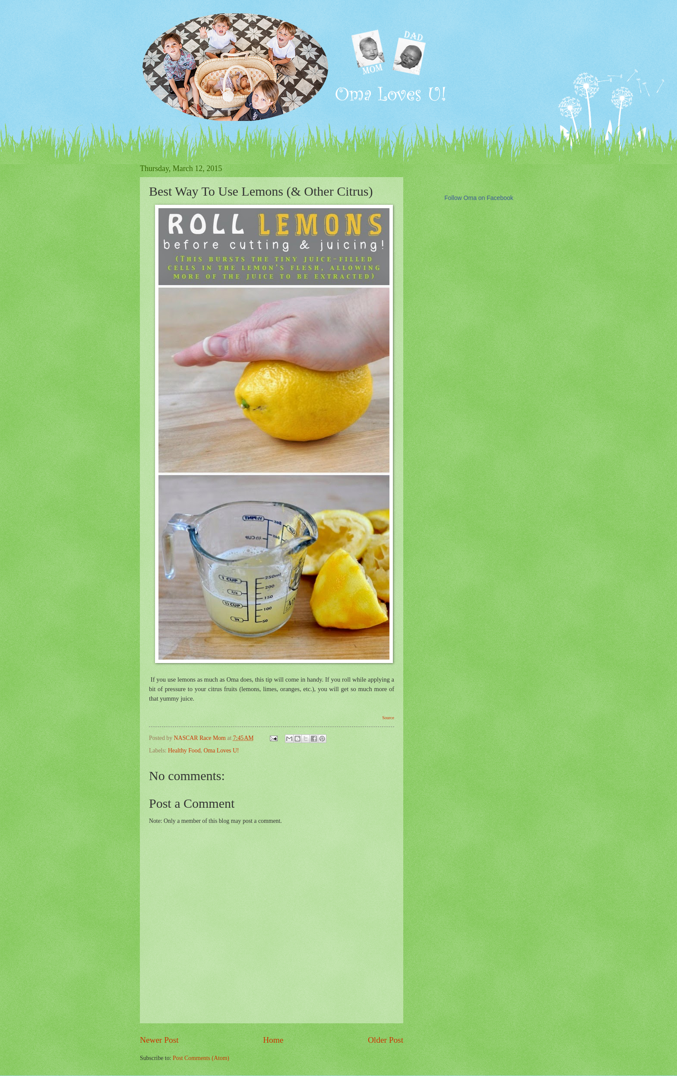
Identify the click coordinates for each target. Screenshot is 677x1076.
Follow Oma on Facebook (478, 197)
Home (273, 1039)
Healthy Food (184, 750)
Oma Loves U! (221, 750)
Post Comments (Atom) (201, 1058)
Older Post (385, 1039)
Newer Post (159, 1039)
